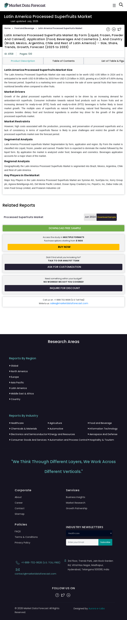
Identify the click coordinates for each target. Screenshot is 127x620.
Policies (21, 524)
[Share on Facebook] (108, 29)
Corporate (23, 490)
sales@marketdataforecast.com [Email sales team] (69, 303)
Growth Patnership (76, 508)
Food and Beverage (24, 28)
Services (72, 490)
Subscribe (105, 542)
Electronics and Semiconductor (28, 434)
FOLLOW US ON (63, 588)
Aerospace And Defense (102, 434)
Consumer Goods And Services (28, 439)
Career (19, 502)
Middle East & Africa (21, 393)
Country (14, 399)
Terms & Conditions (26, 537)
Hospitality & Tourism (101, 439)
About (18, 497)
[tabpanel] (63, 129)
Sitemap (19, 514)
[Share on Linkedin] (114, 29)
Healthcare (16, 423)
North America (18, 371)
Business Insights (75, 497)
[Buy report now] (63, 247)
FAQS (18, 531)
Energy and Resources (61, 434)
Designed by (89, 608)
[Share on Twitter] (119, 29)
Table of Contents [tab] (63, 61)
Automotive (55, 428)
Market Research (75, 502)
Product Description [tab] (23, 61)
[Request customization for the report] (63, 267)
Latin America (18, 388)
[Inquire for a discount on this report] (63, 288)
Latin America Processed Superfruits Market (60, 28)
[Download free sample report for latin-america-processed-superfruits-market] (63, 228)
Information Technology (103, 428)
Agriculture (55, 423)
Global (13, 365)
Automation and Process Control (67, 439)
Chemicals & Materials (23, 428)
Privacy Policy (22, 542)
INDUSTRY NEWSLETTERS (84, 527)
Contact (19, 508)
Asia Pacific (16, 382)
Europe (14, 377)
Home (7, 28)
